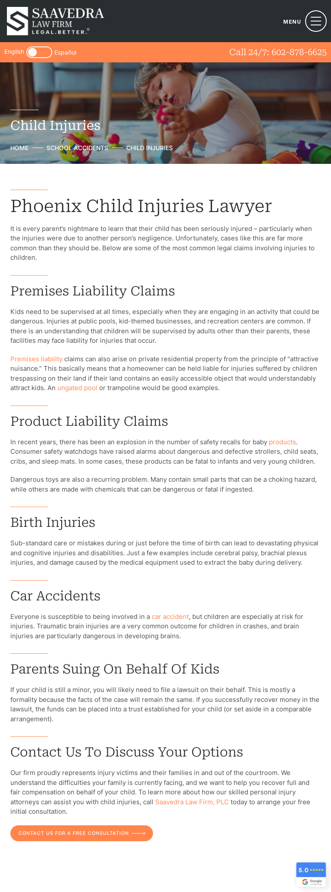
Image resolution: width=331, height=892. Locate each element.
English (14, 51)
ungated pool (77, 388)
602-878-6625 (299, 52)
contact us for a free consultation (74, 833)
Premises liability (36, 359)
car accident (170, 616)
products (282, 442)
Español (65, 52)
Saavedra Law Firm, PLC (192, 802)
